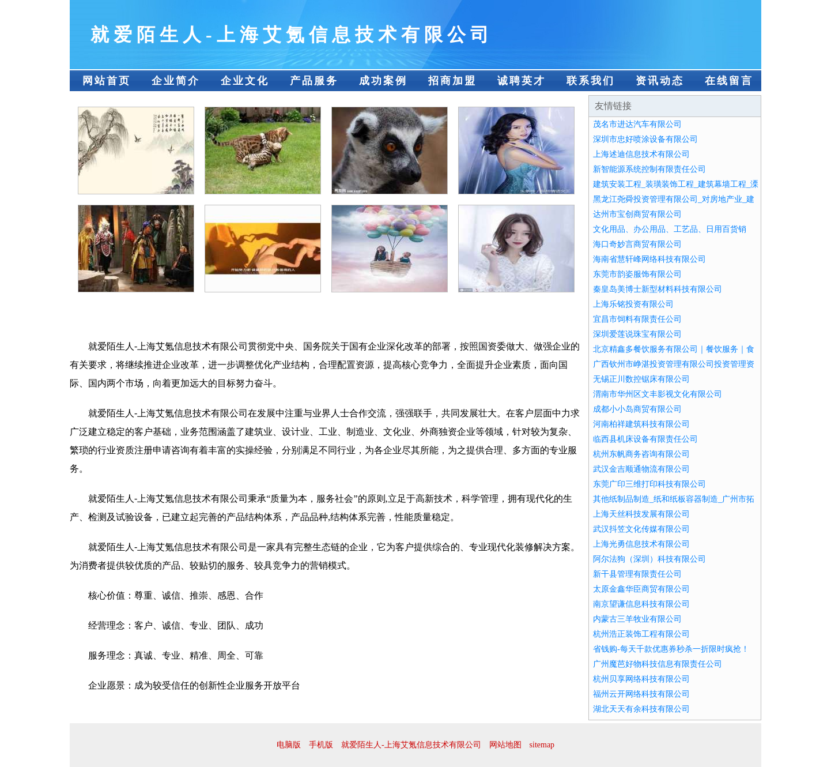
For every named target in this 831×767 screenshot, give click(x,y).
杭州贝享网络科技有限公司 (641, 679)
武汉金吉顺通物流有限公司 (641, 469)
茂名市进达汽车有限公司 (637, 124)
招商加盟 (452, 81)
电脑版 (289, 744)
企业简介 (176, 81)
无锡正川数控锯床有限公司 (641, 379)
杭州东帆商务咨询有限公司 (641, 454)
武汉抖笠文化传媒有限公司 (641, 529)
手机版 (321, 744)
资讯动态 (660, 81)
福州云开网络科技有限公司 (641, 694)
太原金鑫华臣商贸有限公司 (641, 589)
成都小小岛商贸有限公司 (637, 409)
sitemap (542, 744)
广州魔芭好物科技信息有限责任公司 (657, 664)
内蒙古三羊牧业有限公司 (637, 619)
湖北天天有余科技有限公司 (641, 709)
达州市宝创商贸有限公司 (637, 214)
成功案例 (383, 81)
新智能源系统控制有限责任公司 (649, 169)
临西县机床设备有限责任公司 (645, 439)
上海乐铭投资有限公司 (633, 304)
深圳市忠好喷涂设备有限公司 (645, 139)
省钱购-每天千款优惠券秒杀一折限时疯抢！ (671, 649)
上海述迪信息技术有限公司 (641, 154)
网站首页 (106, 81)
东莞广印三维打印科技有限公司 (649, 484)
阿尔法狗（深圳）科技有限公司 (649, 559)
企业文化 (245, 81)
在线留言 (729, 81)
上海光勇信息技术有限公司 (641, 544)
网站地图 (505, 744)
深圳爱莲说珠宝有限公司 (637, 334)
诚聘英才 (521, 81)
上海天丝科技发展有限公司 (641, 514)
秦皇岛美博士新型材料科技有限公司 (657, 289)
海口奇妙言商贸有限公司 (637, 244)
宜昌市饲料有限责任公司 (637, 319)
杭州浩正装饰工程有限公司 (641, 634)
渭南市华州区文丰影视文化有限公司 (657, 394)
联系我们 (590, 81)
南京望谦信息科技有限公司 (641, 604)
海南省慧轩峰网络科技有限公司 (649, 259)
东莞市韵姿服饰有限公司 (637, 274)
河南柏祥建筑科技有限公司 (641, 424)
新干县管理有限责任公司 (637, 574)
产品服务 (314, 81)
